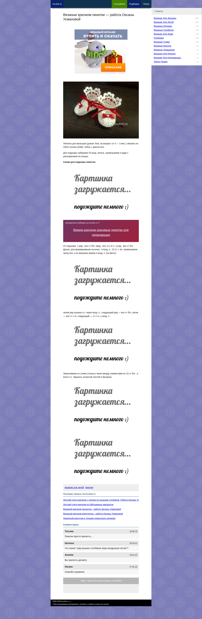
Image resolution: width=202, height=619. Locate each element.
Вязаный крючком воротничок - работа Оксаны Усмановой (93, 513)
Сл (119, 4)
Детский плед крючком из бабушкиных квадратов (88, 504)
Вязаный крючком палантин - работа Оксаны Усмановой (92, 509)
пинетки (89, 487)
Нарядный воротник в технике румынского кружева (89, 518)
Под (134, 4)
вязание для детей (74, 487)
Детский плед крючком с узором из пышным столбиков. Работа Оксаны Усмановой (105, 500)
